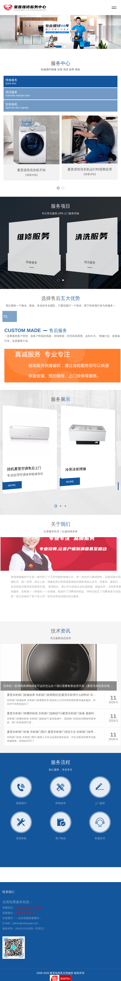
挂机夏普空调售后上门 (25, 468)
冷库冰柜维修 (76, 468)
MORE (13, 482)
